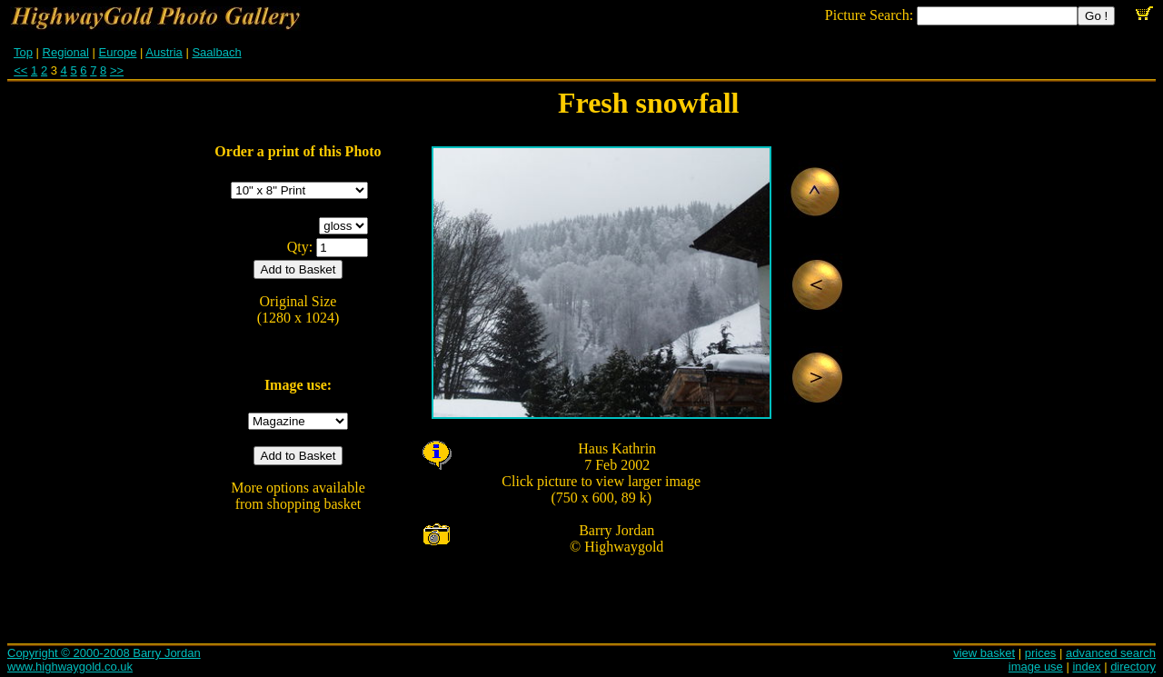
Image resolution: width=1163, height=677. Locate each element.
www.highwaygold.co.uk (70, 666)
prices (1041, 653)
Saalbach (216, 52)
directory (1133, 666)
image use (1036, 666)
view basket (984, 653)
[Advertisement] (932, 354)
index (1086, 666)
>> (117, 70)
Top (23, 52)
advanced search (1111, 653)
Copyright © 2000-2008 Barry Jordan (104, 653)
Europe (118, 52)
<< (20, 70)
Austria (163, 52)
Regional (66, 52)
